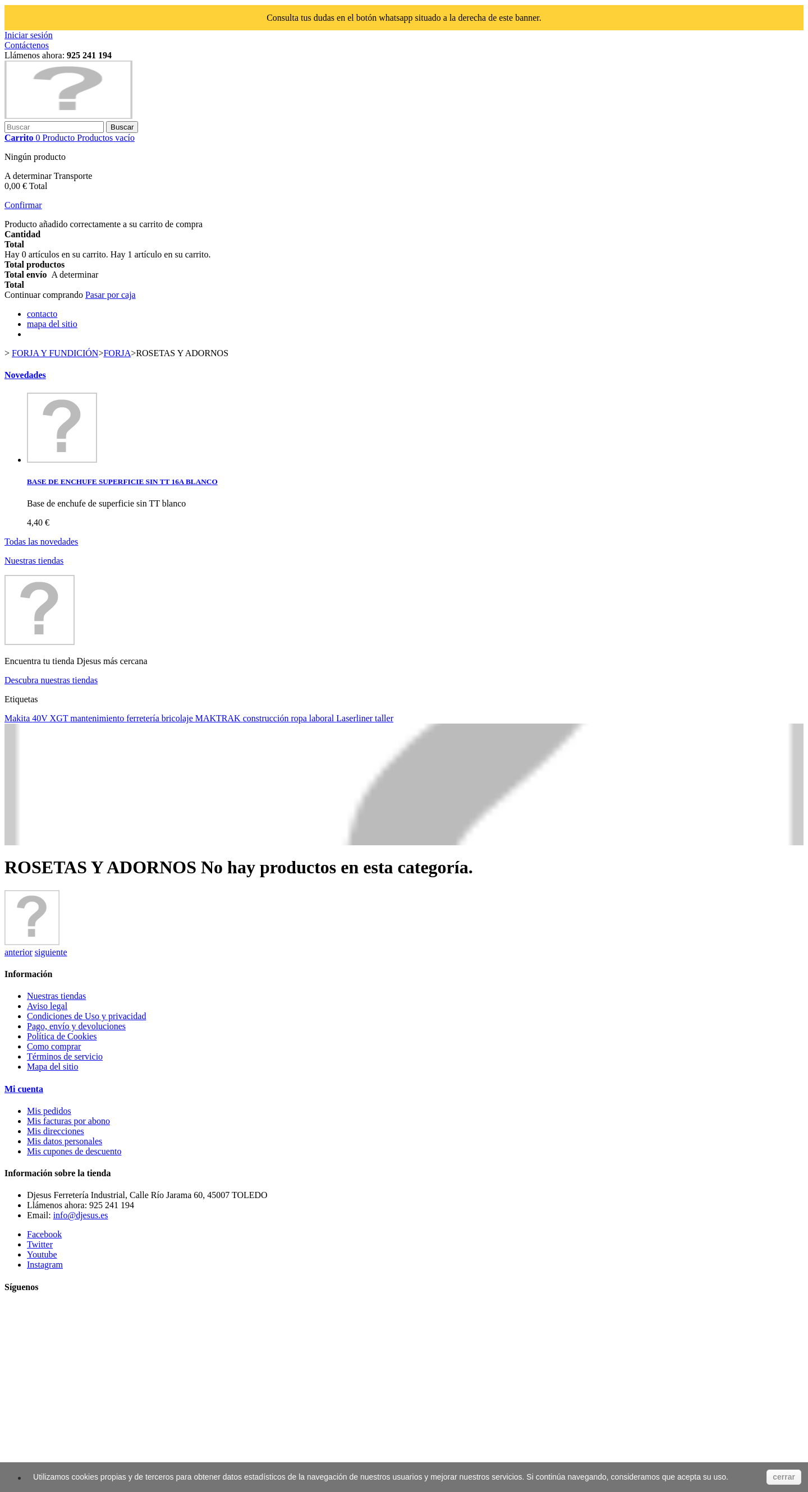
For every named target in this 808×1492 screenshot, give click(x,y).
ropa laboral (313, 718)
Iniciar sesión (28, 35)
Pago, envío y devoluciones (76, 1026)
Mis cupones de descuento (74, 1151)
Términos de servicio (65, 1056)
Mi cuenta (23, 1089)
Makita (18, 718)
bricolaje (178, 718)
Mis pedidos (49, 1111)
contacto (42, 314)
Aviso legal (47, 1006)
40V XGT (51, 718)
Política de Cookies (62, 1036)
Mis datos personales (64, 1141)
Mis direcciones (55, 1131)
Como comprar (54, 1046)
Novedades (25, 375)
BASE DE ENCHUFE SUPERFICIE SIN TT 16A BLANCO (122, 481)
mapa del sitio (52, 324)
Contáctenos (26, 45)
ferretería (144, 718)
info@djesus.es (80, 1215)
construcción (267, 718)
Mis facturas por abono (68, 1121)
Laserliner (355, 718)
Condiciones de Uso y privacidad (86, 1016)
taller (384, 718)
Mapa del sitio (53, 1066)
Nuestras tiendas (33, 560)
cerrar (784, 1476)
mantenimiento (98, 718)
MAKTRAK (219, 718)
